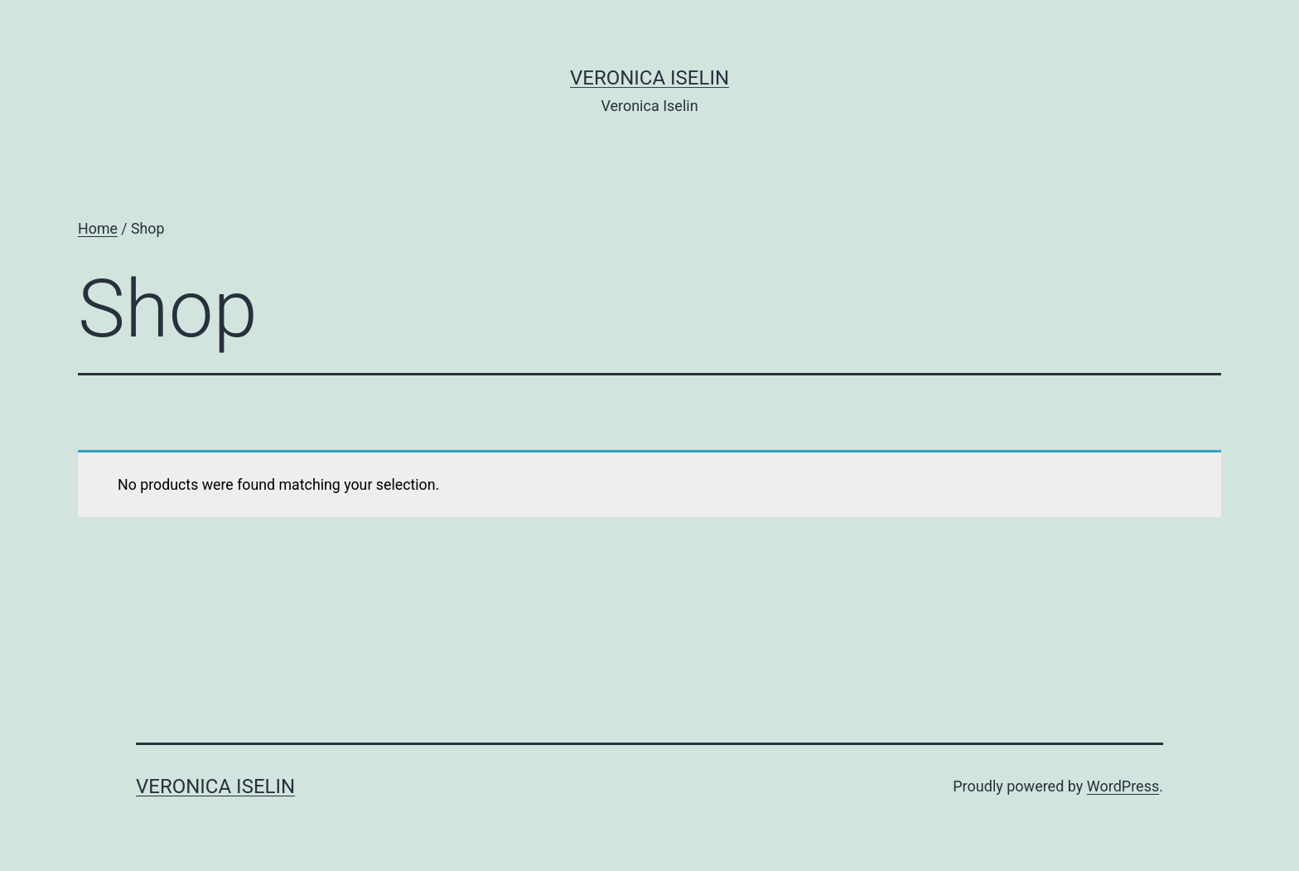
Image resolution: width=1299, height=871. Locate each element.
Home (98, 228)
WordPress (1123, 786)
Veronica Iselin (649, 78)
